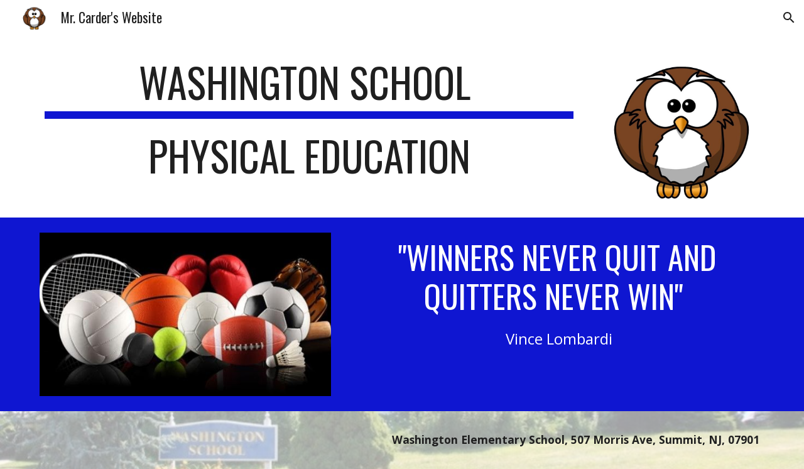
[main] (309, 125)
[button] (789, 18)
